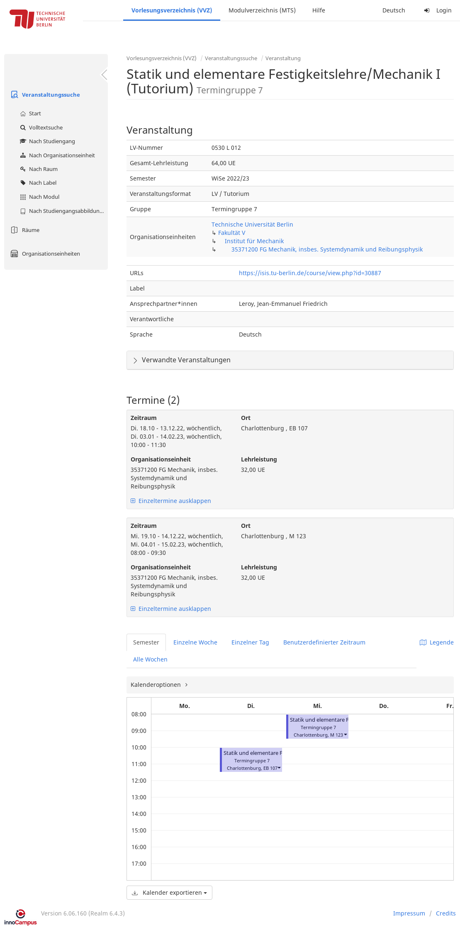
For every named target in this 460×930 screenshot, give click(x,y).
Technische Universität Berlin (252, 224)
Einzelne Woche (195, 642)
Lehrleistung (259, 459)
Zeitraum (144, 418)
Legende (437, 642)
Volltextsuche (40, 127)
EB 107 (270, 768)
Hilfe (318, 10)
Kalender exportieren (169, 892)
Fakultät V (231, 233)
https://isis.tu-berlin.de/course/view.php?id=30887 (310, 273)
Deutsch (393, 10)
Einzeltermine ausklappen (171, 501)
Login (437, 10)
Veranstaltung (283, 58)
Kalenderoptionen (157, 684)
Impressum (409, 913)
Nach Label (37, 182)
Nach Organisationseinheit (56, 155)
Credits (446, 913)
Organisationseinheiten (44, 253)
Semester (146, 642)
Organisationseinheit (161, 459)
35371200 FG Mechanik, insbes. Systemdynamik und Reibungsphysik (327, 249)
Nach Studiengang (46, 141)
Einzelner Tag (250, 642)
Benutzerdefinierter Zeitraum (324, 642)
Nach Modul (38, 196)
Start (29, 113)
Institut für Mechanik (254, 241)
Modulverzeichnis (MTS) (262, 10)
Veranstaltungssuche (44, 94)
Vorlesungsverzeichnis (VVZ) (171, 10)
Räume (23, 230)
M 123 (336, 735)
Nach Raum (38, 169)
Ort (246, 418)
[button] (279, 767)
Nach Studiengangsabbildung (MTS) (63, 211)
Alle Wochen (150, 659)
